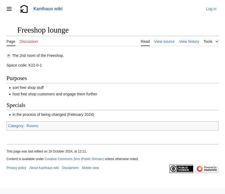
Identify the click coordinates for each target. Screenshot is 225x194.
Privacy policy (16, 168)
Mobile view (90, 168)
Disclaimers (70, 168)
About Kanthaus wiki (44, 168)
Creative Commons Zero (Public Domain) (74, 159)
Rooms (32, 126)
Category (15, 126)
